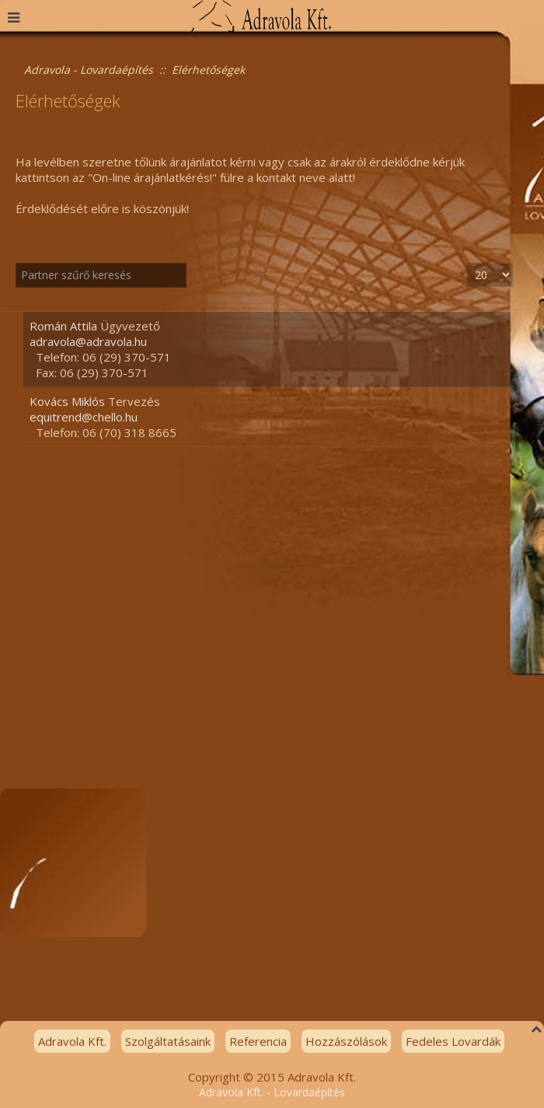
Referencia (258, 1041)
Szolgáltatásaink (168, 1041)
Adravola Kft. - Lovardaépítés (272, 1092)
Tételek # (466, 263)
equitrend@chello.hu (84, 417)
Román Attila (63, 326)
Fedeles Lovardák (453, 1041)
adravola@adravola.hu (88, 341)
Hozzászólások (346, 1041)
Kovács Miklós (67, 401)
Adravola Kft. (72, 1041)
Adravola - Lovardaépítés (88, 69)
